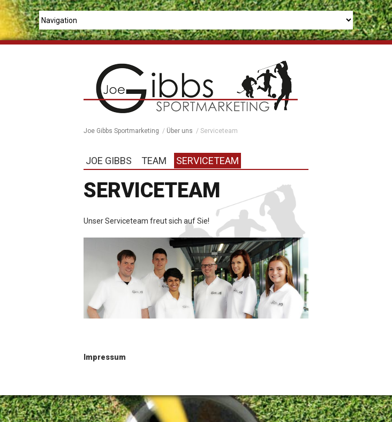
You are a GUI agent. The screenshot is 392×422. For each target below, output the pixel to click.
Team (154, 160)
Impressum (105, 357)
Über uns (180, 131)
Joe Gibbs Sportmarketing (121, 131)
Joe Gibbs (109, 160)
